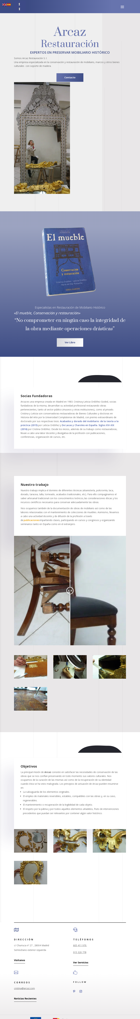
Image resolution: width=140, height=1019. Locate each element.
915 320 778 (79, 952)
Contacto (69, 77)
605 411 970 (80, 945)
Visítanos (19, 960)
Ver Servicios (80, 962)
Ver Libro (70, 342)
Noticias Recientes (25, 998)
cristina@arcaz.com (24, 988)
